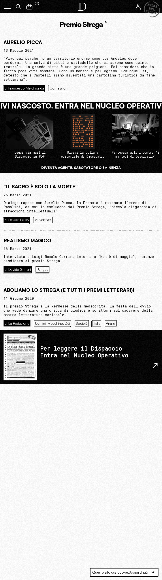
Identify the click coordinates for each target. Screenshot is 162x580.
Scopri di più (137, 572)
